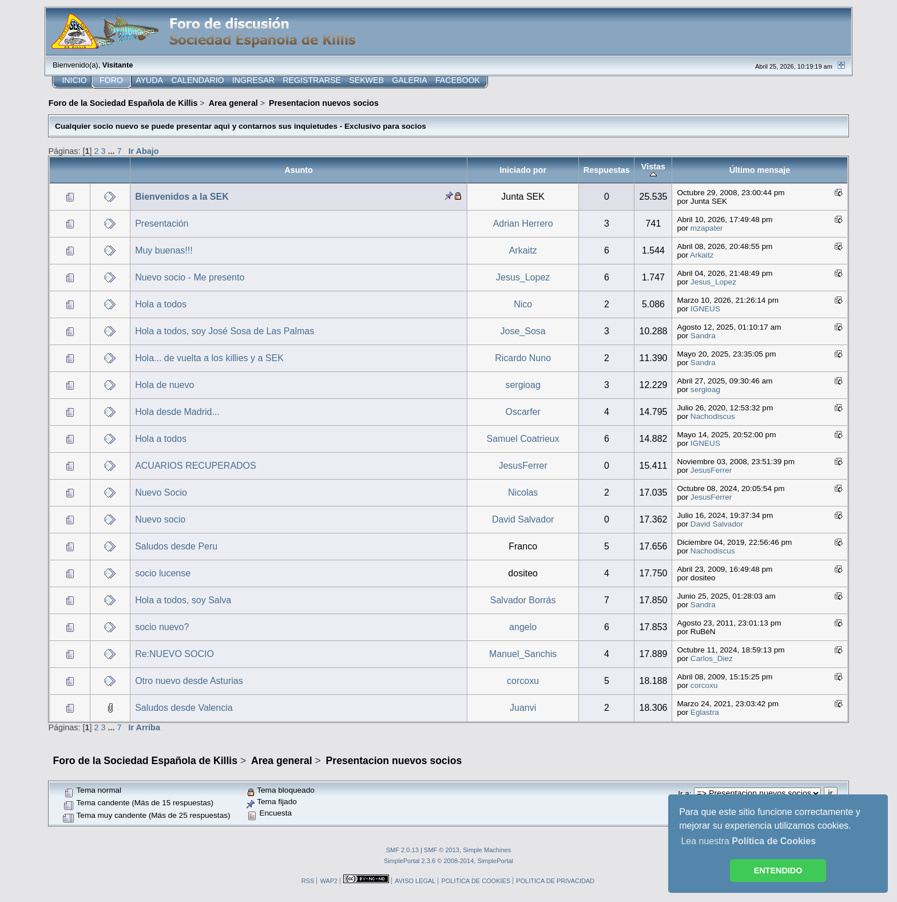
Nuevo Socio (161, 492)
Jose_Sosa (523, 331)
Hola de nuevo (164, 385)
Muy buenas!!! (164, 250)
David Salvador (523, 519)
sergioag (522, 385)
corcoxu (523, 681)
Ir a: (684, 793)
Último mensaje (760, 170)
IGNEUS (705, 308)
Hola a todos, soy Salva (183, 600)
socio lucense (162, 573)
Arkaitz (523, 250)
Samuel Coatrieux (523, 439)
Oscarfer (522, 412)
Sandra (703, 335)
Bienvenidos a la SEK (182, 196)
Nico (523, 304)
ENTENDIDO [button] (778, 870)
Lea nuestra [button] (748, 841)
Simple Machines (487, 849)
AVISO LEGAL (415, 880)
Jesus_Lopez (523, 277)
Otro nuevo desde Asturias (189, 681)
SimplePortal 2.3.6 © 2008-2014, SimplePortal (448, 860)
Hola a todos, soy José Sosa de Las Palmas (224, 331)
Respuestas (607, 170)
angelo (523, 627)
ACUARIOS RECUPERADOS (195, 465)
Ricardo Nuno (523, 358)
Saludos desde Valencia (184, 708)
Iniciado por (522, 170)
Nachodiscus (712, 416)
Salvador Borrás (523, 600)
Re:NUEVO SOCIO (174, 654)
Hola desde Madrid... (177, 412)
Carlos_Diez (711, 658)
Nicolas (523, 492)
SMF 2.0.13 (402, 849)
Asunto (298, 170)
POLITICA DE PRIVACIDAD (555, 880)
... (112, 151)
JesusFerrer (522, 465)
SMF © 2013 (441, 849)
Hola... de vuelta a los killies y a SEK (209, 358)
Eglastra (704, 712)
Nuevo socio (160, 519)
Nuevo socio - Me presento (189, 277)
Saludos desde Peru (176, 546)
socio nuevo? (162, 627)
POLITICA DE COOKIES (475, 880)
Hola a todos (160, 304)
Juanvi (523, 708)
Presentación (161, 223)
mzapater (706, 228)
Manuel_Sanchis (523, 654)
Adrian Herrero (523, 223)
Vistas (653, 170)
